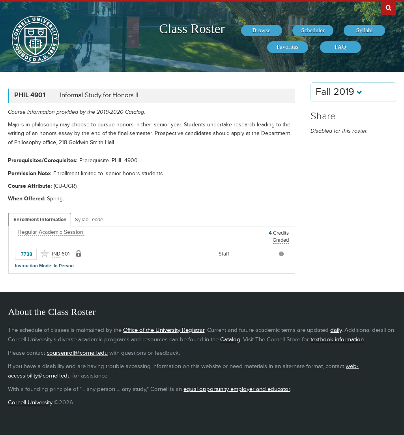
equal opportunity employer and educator (236, 389)
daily (336, 330)
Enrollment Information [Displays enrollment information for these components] (40, 220)
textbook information (337, 339)
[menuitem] (261, 31)
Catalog (230, 339)
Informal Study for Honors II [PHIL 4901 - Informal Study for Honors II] (99, 95)
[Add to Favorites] (44, 253)
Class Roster (191, 29)
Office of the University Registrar (163, 330)
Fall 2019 (339, 92)
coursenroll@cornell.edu (77, 353)
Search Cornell (388, 7)
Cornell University (30, 402)
